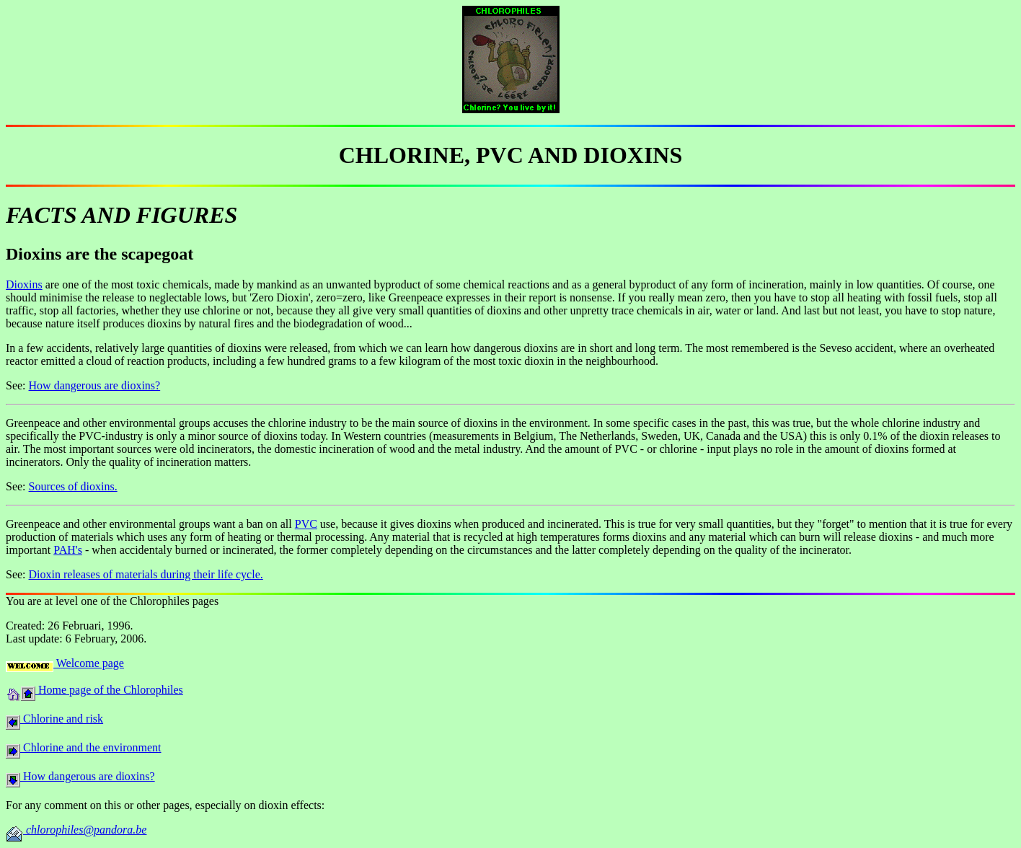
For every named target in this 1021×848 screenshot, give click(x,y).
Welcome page (88, 663)
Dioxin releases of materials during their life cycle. (146, 574)
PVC (306, 524)
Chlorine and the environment (91, 747)
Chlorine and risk (61, 718)
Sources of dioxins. (73, 486)
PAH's (67, 550)
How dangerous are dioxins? (95, 385)
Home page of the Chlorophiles (109, 690)
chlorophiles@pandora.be (84, 829)
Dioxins (24, 284)
